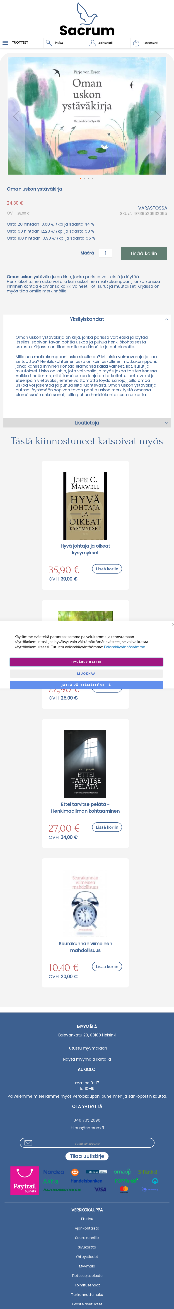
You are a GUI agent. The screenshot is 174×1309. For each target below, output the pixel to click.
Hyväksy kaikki (86, 662)
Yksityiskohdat (87, 319)
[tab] (87, 319)
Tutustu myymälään (87, 1048)
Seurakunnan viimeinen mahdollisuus (85, 947)
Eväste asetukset (87, 1304)
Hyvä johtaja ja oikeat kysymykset (85, 549)
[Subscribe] (87, 1156)
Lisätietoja (87, 423)
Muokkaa (86, 673)
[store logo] (87, 15)
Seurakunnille (87, 1237)
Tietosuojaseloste (87, 1275)
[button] (108, 43)
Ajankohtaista (87, 1228)
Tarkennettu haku (87, 1294)
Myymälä (87, 1266)
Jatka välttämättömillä (86, 685)
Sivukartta (87, 1247)
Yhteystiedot (87, 1256)
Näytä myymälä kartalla (87, 1059)
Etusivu (87, 1218)
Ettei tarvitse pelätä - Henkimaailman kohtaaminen (85, 807)
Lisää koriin (107, 569)
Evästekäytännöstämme (124, 646)
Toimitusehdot (87, 1285)
